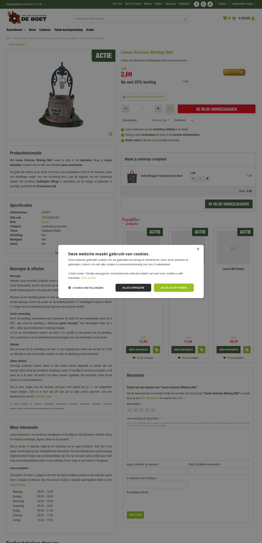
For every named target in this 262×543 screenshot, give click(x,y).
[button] (85, 287)
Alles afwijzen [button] (133, 287)
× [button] (197, 249)
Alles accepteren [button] (174, 287)
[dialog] (131, 271)
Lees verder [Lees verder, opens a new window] (88, 277)
